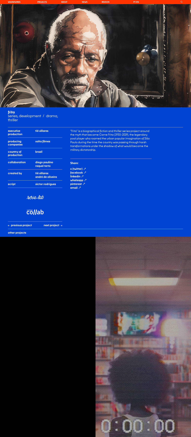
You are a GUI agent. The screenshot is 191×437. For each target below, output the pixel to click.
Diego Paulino (44, 122)
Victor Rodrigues (45, 144)
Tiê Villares (41, 91)
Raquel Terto (43, 126)
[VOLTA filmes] (14, 2)
